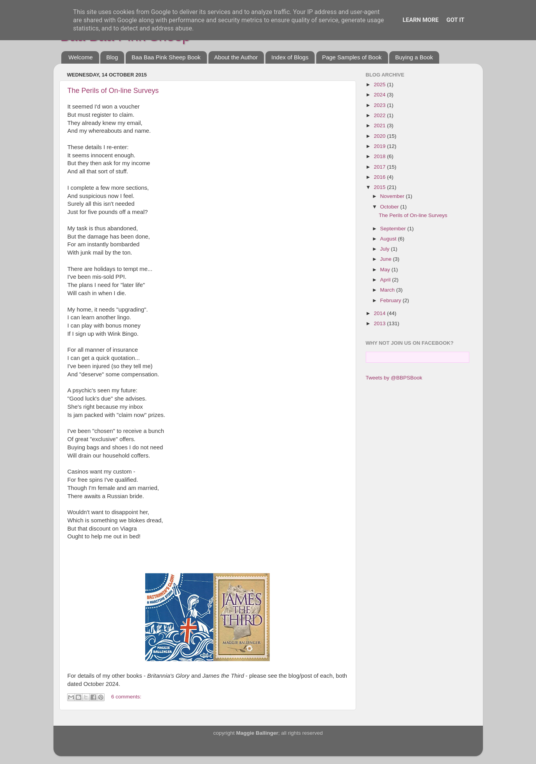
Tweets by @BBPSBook (394, 378)
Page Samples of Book (352, 57)
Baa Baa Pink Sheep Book (166, 57)
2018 (380, 156)
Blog (112, 57)
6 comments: (126, 697)
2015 (380, 187)
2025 (380, 84)
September (394, 229)
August (389, 239)
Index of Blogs (289, 57)
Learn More (420, 19)
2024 (380, 95)
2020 (380, 136)
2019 (380, 146)
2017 (380, 167)
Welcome (80, 57)
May (386, 269)
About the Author (236, 57)
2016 (380, 177)
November (393, 196)
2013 (380, 323)
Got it (455, 19)
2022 (380, 115)
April (386, 280)
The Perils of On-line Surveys (113, 90)
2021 (380, 125)
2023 (380, 105)
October (390, 207)
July (385, 249)
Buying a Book (414, 57)
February (391, 300)
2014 (380, 313)
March (388, 290)
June (386, 259)
